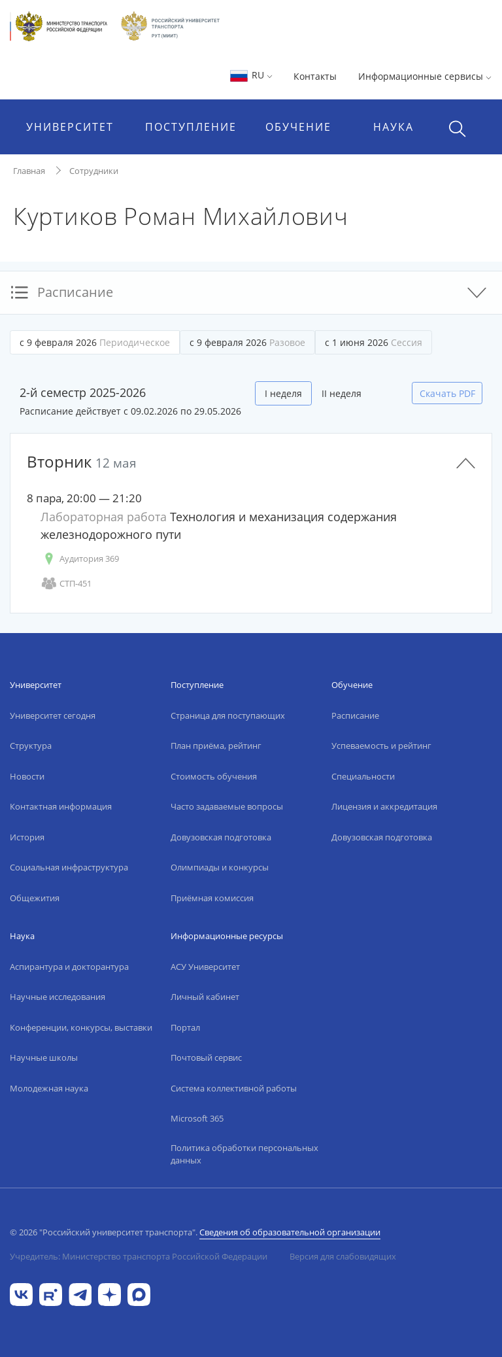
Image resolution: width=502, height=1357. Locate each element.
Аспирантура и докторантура (69, 966)
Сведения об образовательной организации (289, 1232)
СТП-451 (66, 583)
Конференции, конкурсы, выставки (81, 1027)
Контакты (315, 76)
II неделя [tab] (341, 393)
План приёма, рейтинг (216, 745)
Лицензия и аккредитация (384, 806)
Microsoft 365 (197, 1118)
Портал (185, 1027)
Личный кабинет (205, 997)
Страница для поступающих (228, 715)
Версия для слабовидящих (343, 1256)
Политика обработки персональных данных (244, 1154)
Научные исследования (57, 997)
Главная (29, 171)
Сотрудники (93, 171)
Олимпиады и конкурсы (220, 867)
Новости (27, 776)
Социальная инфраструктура (69, 867)
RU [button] (251, 75)
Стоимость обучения (214, 776)
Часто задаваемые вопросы (227, 806)
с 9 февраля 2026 (95, 342)
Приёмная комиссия (212, 898)
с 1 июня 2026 (373, 342)
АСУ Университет (205, 966)
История (27, 837)
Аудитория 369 (80, 559)
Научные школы (44, 1057)
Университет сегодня (52, 715)
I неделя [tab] (283, 393)
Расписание (355, 715)
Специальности (363, 776)
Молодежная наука (49, 1088)
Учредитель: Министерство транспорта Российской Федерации (138, 1256)
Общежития (34, 898)
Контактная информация (61, 806)
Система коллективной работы (234, 1088)
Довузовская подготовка (221, 837)
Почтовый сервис (206, 1057)
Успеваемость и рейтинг (381, 745)
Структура (31, 745)
